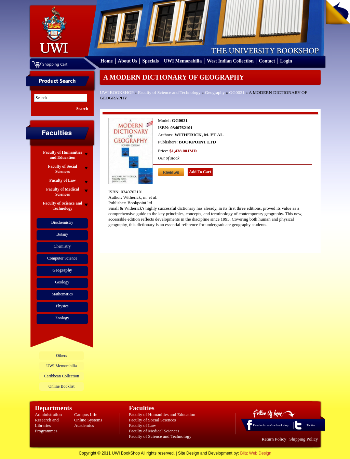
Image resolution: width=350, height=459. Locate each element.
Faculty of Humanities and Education (162, 414)
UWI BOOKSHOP (117, 92)
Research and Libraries (47, 422)
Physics (62, 306)
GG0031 (237, 92)
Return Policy (274, 439)
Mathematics (62, 294)
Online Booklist (62, 386)
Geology (62, 282)
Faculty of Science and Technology (169, 92)
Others (61, 355)
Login (286, 61)
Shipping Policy (304, 439)
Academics (84, 425)
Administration (48, 414)
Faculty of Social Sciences (152, 419)
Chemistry (62, 246)
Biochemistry (62, 222)
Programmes (46, 430)
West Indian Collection (230, 61)
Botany (62, 234)
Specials (150, 61)
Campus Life (85, 414)
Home (106, 61)
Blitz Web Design (255, 453)
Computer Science (62, 258)
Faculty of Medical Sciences (154, 430)
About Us (127, 61)
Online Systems (88, 419)
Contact (267, 61)
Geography (215, 92)
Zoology (62, 318)
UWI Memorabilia (183, 61)
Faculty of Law (142, 425)
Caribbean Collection (61, 376)
